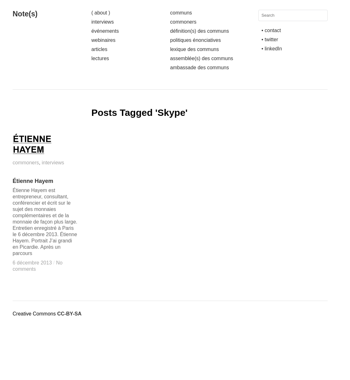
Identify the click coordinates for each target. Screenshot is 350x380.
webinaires (103, 40)
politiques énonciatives (195, 40)
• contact (271, 30)
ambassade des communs (199, 67)
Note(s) (25, 14)
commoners (183, 22)
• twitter (269, 39)
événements (105, 31)
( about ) (100, 12)
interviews (102, 22)
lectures (100, 58)
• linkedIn (271, 48)
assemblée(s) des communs (201, 58)
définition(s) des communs (199, 31)
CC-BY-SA (69, 313)
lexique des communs (194, 49)
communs (181, 12)
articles (99, 49)
